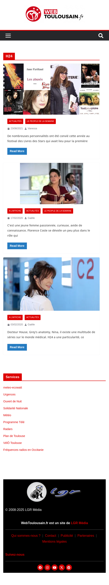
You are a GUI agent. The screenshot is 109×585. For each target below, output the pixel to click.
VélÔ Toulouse (12, 443)
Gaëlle (31, 218)
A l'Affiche (15, 211)
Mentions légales (54, 541)
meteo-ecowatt (12, 387)
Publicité (67, 535)
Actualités (15, 121)
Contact (50, 535)
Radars (7, 429)
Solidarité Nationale (15, 408)
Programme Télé (13, 422)
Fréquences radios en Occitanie (23, 449)
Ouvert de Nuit (12, 401)
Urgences (9, 394)
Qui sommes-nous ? (26, 535)
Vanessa (32, 128)
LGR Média (79, 523)
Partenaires (85, 535)
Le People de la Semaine (40, 121)
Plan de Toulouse (14, 436)
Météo (7, 415)
